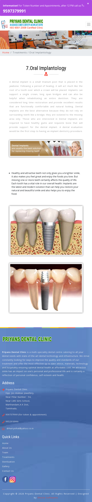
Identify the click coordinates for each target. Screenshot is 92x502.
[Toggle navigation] (88, 24)
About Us (7, 447)
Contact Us (8, 471)
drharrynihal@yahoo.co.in (20, 428)
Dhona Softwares (48, 497)
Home (5, 52)
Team (5, 452)
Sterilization (8, 461)
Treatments (8, 457)
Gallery (5, 466)
